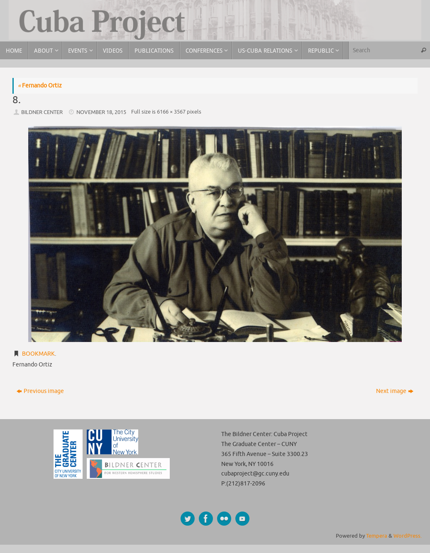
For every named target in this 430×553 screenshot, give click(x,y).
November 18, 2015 (101, 112)
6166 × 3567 (171, 112)
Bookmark (38, 353)
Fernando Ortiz (40, 85)
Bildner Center (42, 112)
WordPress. (407, 536)
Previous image (40, 391)
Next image (394, 391)
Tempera (376, 536)
